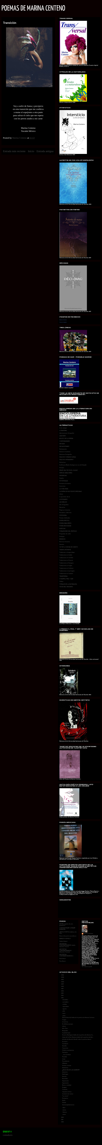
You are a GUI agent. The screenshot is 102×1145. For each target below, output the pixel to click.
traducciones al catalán (66, 557)
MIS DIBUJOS (63, 502)
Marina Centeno (63, 319)
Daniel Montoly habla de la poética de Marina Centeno (78, 1017)
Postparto (65, 1098)
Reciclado (65, 1078)
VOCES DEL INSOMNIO (66, 586)
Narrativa (62, 507)
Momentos (65, 1067)
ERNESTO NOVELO (65, 938)
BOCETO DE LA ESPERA (66, 438)
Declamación (63, 449)
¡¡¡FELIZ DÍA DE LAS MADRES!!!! (70, 1070)
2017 (62, 988)
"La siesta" (65, 1096)
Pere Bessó (62, 961)
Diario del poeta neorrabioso (67, 936)
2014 (62, 995)
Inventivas (65, 1022)
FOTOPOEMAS (63, 481)
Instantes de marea (65, 483)
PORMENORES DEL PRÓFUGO (68, 531)
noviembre (66, 1002)
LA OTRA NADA (63, 488)
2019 (62, 984)
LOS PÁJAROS (63, 499)
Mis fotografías (64, 504)
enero (64, 1114)
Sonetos (61, 544)
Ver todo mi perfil (87, 966)
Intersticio (62, 486)
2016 (62, 991)
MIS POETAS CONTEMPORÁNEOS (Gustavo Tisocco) (65, 951)
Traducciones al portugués (67, 571)
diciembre (65, 999)
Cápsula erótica (66, 1091)
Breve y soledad (66, 1085)
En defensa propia (67, 1024)
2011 (62, 1119)
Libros (61, 494)
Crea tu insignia (63, 322)
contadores (7, 1135)
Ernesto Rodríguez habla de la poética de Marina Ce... (78, 1035)
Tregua (64, 1019)
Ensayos (61, 467)
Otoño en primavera (68, 1050)
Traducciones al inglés (65, 565)
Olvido (64, 1102)
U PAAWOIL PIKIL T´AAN (66, 578)
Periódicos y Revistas (65, 512)
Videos (61, 581)
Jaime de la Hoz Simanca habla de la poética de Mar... (78, 1037)
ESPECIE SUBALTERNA (65, 473)
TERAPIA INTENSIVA (65, 549)
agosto (65, 1008)
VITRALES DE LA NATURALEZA (68, 584)
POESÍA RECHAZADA (65, 526)
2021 (62, 979)
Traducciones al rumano (66, 573)
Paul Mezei (62, 958)
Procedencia (65, 1061)
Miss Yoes (65, 1028)
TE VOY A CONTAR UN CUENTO (68, 547)
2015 (62, 993)
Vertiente (65, 1052)
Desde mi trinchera (64, 451)
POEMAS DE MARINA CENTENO (33, 8)
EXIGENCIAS (63, 475)
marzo (64, 1110)
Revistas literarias (64, 541)
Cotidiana (65, 1043)
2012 (62, 1117)
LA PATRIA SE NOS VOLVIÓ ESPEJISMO (70, 491)
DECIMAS (62, 443)
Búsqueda (65, 1030)
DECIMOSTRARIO (64, 446)
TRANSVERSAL (63, 576)
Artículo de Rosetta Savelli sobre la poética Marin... (77, 1039)
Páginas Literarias (64, 510)
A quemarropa (66, 1032)
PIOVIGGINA (63, 515)
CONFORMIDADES (64, 441)
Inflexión (64, 1063)
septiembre (66, 1006)
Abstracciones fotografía (66, 433)
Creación (64, 1089)
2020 (62, 981)
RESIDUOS (62, 539)
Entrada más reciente (14, 151)
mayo (64, 1015)
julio (64, 1011)
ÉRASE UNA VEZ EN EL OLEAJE (68, 470)
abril (64, 1107)
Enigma (64, 1087)
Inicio (31, 151)
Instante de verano (67, 1094)
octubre (65, 1004)
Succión (64, 1076)
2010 (62, 1122)
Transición (65, 1048)
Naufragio (65, 1074)
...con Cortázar (66, 1054)
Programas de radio (65, 533)
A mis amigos (63, 428)
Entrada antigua (45, 151)
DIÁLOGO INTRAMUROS (66, 459)
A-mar (63, 1059)
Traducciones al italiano (66, 568)
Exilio (63, 1100)
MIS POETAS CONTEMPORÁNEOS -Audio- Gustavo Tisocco (67, 945)
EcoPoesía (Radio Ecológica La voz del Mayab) (72, 465)
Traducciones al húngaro (66, 563)
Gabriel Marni (63, 941)
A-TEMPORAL (63, 430)
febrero (65, 1112)
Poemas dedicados (64, 518)
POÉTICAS (62, 528)
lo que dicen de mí (64, 496)
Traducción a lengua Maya (67, 552)
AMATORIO (62, 436)
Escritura (64, 1041)
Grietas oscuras (66, 1065)
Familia (61, 478)
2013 (62, 997)
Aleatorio (65, 1072)
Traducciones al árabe (65, 555)
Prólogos (62, 536)
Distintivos (62, 462)
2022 (62, 977)
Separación (65, 1080)
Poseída (64, 1056)
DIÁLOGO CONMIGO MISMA (67, 457)
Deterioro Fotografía (65, 454)
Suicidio (64, 1046)
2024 (62, 975)
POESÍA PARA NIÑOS (65, 523)
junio (64, 1013)
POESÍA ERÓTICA (64, 520)
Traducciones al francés (66, 560)
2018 (62, 986)
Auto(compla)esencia (68, 1104)
